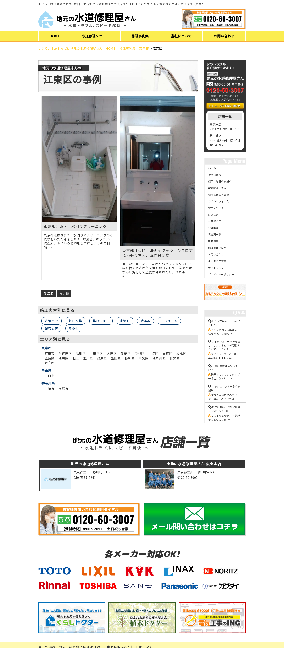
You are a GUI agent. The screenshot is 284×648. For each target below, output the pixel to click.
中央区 (144, 358)
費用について (216, 208)
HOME (55, 35)
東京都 (46, 348)
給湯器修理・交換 (218, 194)
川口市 (50, 375)
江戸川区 (159, 358)
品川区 (81, 353)
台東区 (102, 358)
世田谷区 (96, 353)
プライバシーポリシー (221, 274)
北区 (75, 358)
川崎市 (50, 388)
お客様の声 (214, 221)
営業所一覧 (214, 234)
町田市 (50, 353)
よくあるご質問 (217, 261)
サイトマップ (216, 267)
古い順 (64, 293)
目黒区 (175, 358)
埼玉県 (46, 370)
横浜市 (63, 388)
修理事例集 (140, 35)
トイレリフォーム (218, 201)
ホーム (212, 168)
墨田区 (116, 358)
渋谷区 (140, 353)
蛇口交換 (75, 321)
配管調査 (51, 328)
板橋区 (181, 353)
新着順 (49, 293)
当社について (181, 35)
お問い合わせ (224, 35)
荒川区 (88, 358)
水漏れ (125, 321)
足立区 (50, 363)
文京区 (167, 353)
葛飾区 (130, 358)
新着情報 (213, 241)
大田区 (112, 353)
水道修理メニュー (95, 35)
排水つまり (101, 321)
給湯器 (145, 321)
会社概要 (213, 228)
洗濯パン (51, 321)
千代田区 (65, 353)
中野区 (153, 353)
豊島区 (50, 358)
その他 (74, 328)
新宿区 (126, 353)
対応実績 (213, 214)
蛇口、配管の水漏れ (220, 181)
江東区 (63, 358)
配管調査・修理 (217, 188)
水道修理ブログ (217, 247)
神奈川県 (48, 383)
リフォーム (169, 321)
